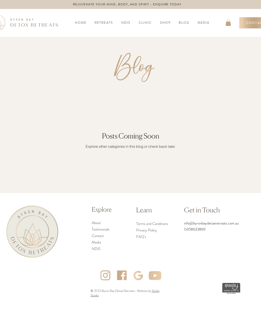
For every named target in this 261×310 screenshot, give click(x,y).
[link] (228, 22)
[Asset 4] (122, 275)
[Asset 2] (138, 275)
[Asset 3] (105, 275)
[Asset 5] (155, 275)
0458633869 (194, 229)
